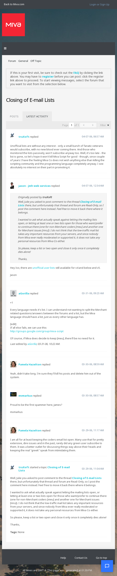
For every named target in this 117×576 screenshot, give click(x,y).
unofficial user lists (43, 268)
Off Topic (35, 61)
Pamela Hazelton (30, 364)
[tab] (14, 116)
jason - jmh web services (35, 186)
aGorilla (24, 293)
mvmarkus (25, 395)
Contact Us (81, 557)
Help (63, 557)
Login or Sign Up (99, 4)
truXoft (24, 136)
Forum (12, 61)
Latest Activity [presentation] (37, 116)
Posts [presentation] (14, 116)
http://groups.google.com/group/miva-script (36, 331)
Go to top (101, 557)
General (23, 61)
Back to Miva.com (14, 4)
